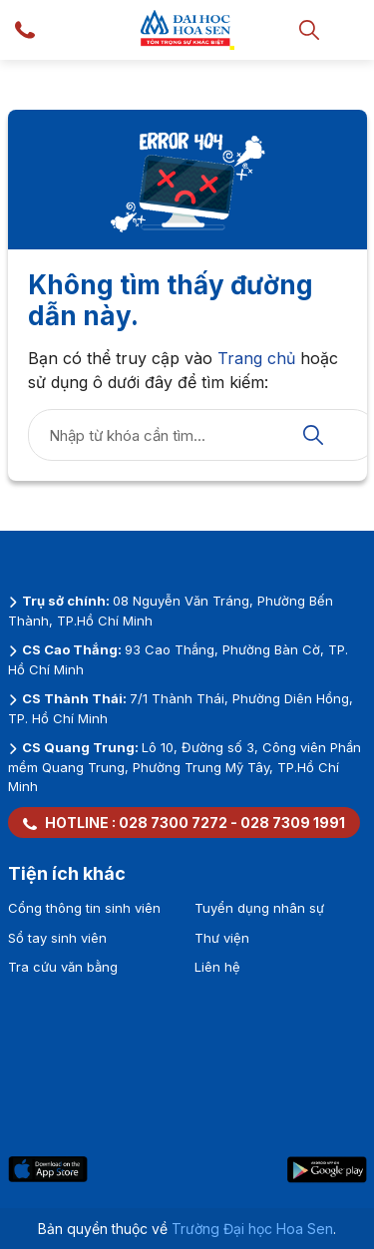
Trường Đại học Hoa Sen (252, 1228)
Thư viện (221, 938)
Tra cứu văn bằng (63, 967)
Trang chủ (256, 358)
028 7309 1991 (292, 822)
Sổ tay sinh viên (57, 938)
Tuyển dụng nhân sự (259, 908)
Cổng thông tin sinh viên (84, 908)
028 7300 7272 (173, 822)
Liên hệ (217, 967)
